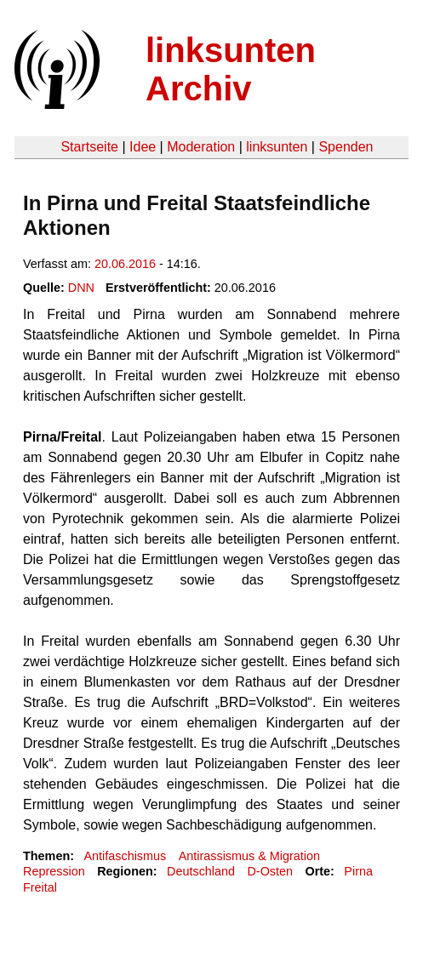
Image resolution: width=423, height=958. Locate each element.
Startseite (89, 147)
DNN (81, 287)
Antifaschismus (124, 856)
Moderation (201, 147)
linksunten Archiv (231, 69)
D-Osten (270, 871)
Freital (40, 887)
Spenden (345, 147)
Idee (142, 147)
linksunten (276, 147)
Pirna (358, 871)
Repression (54, 871)
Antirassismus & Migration (249, 856)
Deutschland (201, 871)
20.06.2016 (125, 264)
